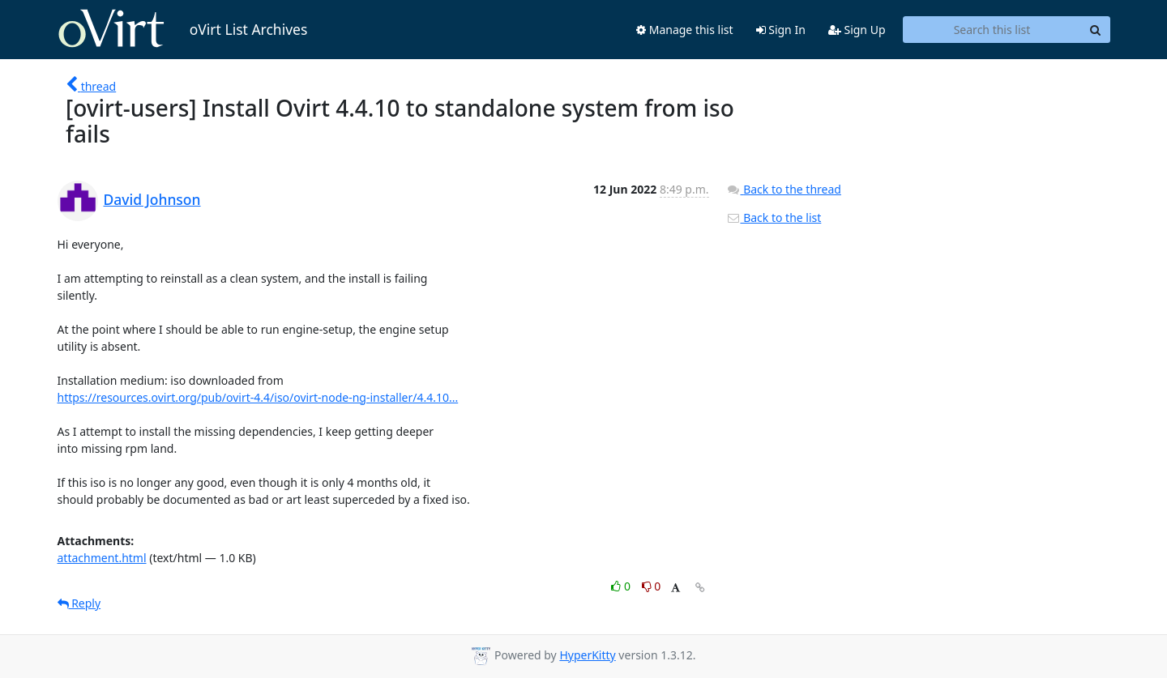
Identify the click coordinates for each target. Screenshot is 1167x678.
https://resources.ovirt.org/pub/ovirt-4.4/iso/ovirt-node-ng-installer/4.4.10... (258, 397)
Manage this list (684, 29)
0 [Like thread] (622, 586)
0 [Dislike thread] (651, 586)
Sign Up (857, 29)
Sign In (781, 29)
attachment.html (102, 557)
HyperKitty (587, 655)
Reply (79, 603)
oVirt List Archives (183, 29)
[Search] (1095, 30)
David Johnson (152, 199)
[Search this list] (992, 30)
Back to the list (774, 217)
